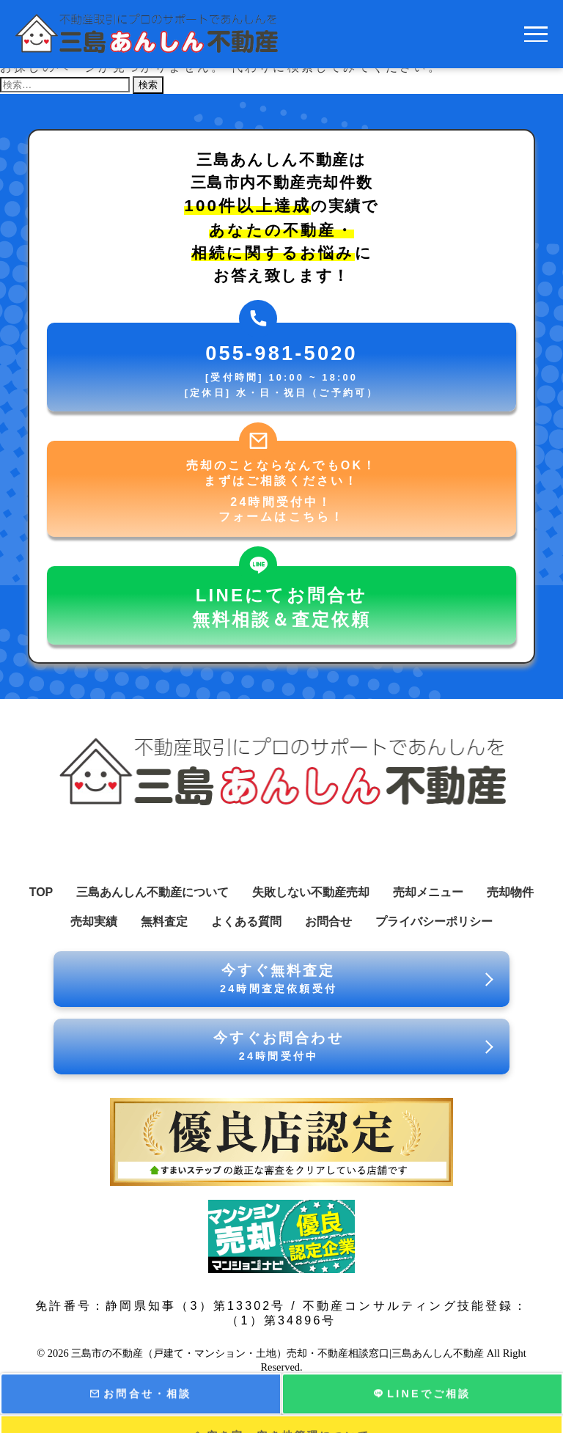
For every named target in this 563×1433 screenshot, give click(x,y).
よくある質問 (246, 921)
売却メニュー (428, 892)
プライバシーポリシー (434, 921)
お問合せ (328, 921)
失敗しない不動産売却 (310, 892)
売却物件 (510, 892)
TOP (41, 892)
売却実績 (93, 921)
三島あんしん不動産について (152, 892)
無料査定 (164, 921)
